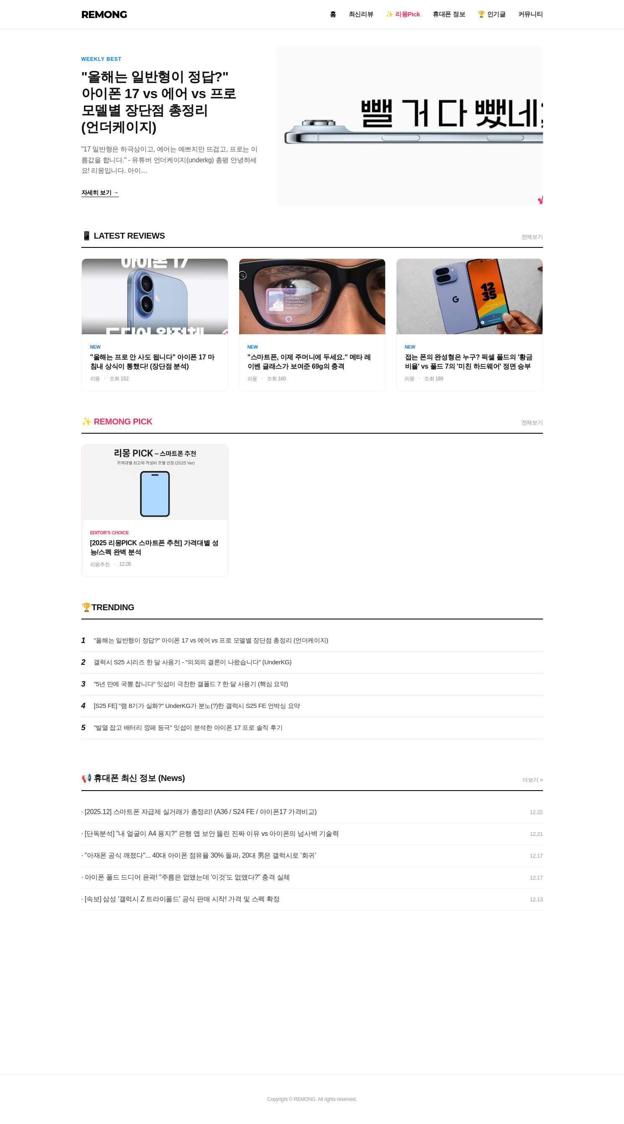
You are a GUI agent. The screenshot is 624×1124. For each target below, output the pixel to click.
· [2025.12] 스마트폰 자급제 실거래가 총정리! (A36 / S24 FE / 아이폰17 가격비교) (199, 811)
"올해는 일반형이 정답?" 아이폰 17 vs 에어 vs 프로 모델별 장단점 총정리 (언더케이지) (211, 640)
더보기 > (532, 780)
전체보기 (532, 237)
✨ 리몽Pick (403, 14)
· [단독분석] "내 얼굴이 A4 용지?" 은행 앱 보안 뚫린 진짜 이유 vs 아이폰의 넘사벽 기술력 (210, 833)
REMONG (104, 14)
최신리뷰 (361, 14)
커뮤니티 (530, 14)
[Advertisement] (312, 994)
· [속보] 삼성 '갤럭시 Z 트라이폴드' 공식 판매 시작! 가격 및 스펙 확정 (180, 899)
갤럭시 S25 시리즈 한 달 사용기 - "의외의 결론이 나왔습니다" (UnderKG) (193, 662)
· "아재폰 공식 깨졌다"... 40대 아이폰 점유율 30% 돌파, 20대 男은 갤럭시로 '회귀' (198, 855)
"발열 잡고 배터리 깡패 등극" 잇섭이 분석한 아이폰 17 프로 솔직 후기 (188, 727)
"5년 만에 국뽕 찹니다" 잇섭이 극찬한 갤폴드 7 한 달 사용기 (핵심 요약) (191, 683)
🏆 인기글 (492, 14)
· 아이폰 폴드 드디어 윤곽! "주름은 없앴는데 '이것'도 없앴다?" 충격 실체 (185, 877)
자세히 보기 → (100, 192)
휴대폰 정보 (449, 14)
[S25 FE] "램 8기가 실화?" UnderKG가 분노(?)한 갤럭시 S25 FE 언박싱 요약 (197, 705)
